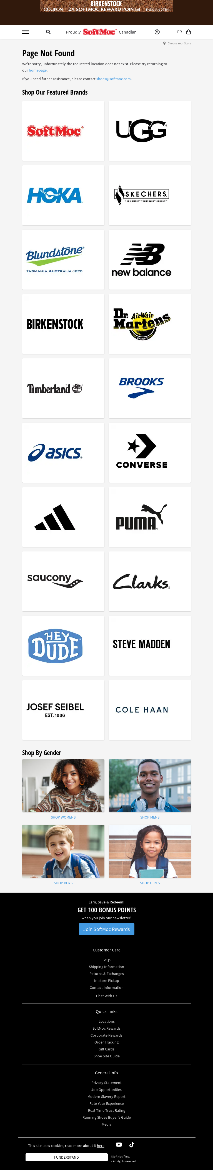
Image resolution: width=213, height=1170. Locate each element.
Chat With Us (106, 996)
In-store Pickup (106, 980)
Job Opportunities (106, 1089)
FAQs (106, 959)
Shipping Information (106, 966)
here (100, 1145)
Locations (107, 1021)
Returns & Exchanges (106, 973)
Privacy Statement (106, 1082)
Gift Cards (106, 1049)
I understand (66, 1157)
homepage (38, 70)
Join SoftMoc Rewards (106, 929)
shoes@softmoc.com (113, 78)
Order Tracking (106, 1042)
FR (179, 31)
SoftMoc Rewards (106, 1028)
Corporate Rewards (106, 1035)
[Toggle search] (48, 32)
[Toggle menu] (25, 32)
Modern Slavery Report (106, 1096)
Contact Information (107, 987)
